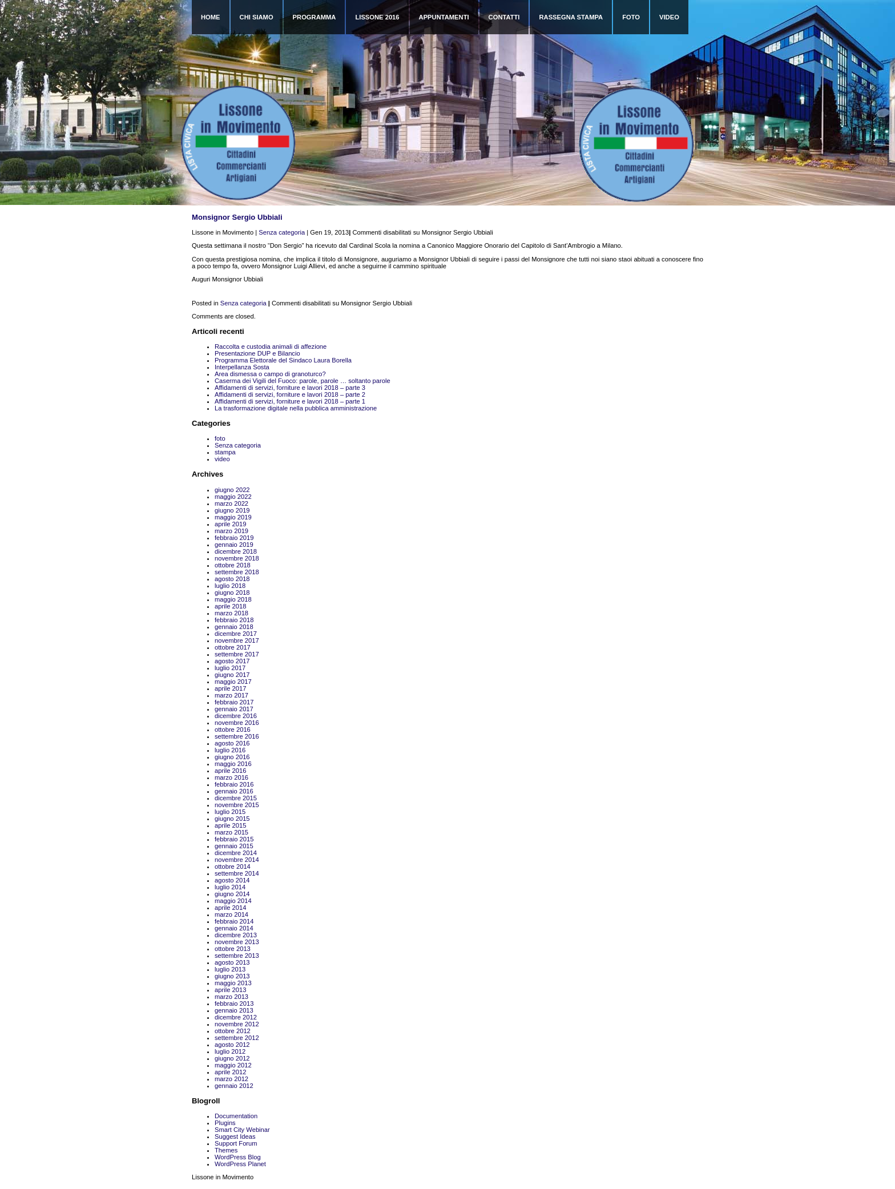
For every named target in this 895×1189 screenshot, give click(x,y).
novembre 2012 (237, 1024)
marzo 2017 (231, 695)
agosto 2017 (232, 661)
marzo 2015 (231, 832)
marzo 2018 (231, 613)
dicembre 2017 (236, 633)
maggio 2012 (233, 1065)
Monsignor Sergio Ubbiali (237, 217)
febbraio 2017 (234, 702)
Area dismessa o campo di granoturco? (270, 373)
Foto (631, 17)
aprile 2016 (230, 770)
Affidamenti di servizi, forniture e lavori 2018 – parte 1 (290, 401)
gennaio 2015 (234, 846)
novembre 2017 (237, 640)
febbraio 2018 (234, 619)
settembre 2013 (237, 955)
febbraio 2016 (234, 784)
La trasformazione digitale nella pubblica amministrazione (296, 408)
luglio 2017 (230, 667)
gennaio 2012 (234, 1085)
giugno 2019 (232, 510)
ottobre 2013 (233, 948)
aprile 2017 (230, 688)
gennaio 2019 (234, 544)
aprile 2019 (230, 524)
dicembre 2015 (236, 798)
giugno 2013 (232, 976)
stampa (225, 452)
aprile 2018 (230, 606)
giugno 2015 (232, 818)
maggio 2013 (233, 983)
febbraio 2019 (234, 537)
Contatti (504, 17)
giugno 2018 (232, 592)
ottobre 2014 (233, 866)
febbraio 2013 (234, 1003)
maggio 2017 (233, 681)
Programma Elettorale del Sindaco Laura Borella (283, 360)
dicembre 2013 (236, 935)
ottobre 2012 (233, 1030)
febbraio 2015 (234, 839)
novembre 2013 (237, 941)
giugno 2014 (232, 893)
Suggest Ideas (235, 1136)
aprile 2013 (230, 989)
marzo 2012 (231, 1078)
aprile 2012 (230, 1072)
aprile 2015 (230, 825)
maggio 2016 (233, 763)
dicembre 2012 (236, 1017)
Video (669, 17)
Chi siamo (256, 17)
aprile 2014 (230, 907)
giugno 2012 (232, 1058)
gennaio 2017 (234, 709)
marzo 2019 (231, 530)
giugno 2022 (232, 489)
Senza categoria (282, 232)
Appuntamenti (444, 17)
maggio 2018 (233, 599)
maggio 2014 (233, 900)
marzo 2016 (231, 777)
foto (220, 438)
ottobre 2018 (233, 565)
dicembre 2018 (236, 551)
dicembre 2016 (236, 715)
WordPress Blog (238, 1157)
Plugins (225, 1122)
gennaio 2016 (234, 791)
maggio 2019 (233, 517)
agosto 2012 (232, 1044)
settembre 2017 (237, 654)
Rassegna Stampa (571, 17)
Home (210, 17)
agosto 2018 (232, 578)
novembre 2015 (237, 804)
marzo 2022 (231, 503)
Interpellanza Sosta (242, 367)
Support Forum (236, 1143)
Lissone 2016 (377, 17)
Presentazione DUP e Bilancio (257, 353)
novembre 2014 (237, 859)
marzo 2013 (231, 996)
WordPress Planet (240, 1163)
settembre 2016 (237, 736)
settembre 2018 (237, 572)
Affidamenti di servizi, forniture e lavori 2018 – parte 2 (290, 394)
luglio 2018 (230, 585)
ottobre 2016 (233, 729)
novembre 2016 (237, 722)
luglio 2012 (230, 1051)
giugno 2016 (232, 756)
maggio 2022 (233, 496)
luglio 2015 (230, 811)
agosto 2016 (232, 743)
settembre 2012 (237, 1037)
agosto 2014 (232, 880)
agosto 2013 (232, 962)
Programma (314, 17)
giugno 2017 (232, 674)
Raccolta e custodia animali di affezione (270, 346)
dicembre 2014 (236, 852)
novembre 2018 (237, 558)
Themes (226, 1150)
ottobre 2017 (233, 647)
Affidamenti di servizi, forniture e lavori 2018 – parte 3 (290, 387)
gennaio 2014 (234, 928)
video (222, 459)
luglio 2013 (230, 969)
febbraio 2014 (234, 921)
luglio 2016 (230, 750)
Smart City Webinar (242, 1129)
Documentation (236, 1116)
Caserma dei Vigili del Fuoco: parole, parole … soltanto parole (302, 380)
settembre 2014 (237, 873)
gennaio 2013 (234, 1010)
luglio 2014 (230, 887)
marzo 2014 (231, 914)
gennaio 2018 (234, 626)
